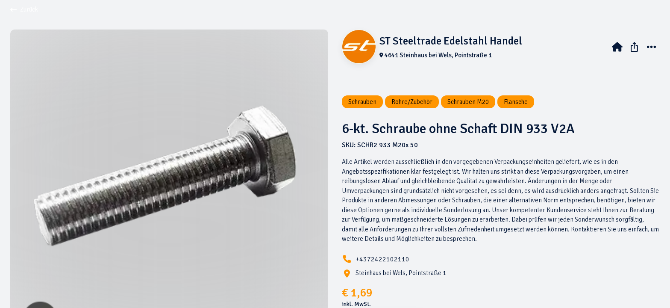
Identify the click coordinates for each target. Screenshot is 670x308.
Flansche (516, 102)
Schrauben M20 (468, 102)
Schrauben (362, 102)
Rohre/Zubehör (411, 102)
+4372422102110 (382, 259)
